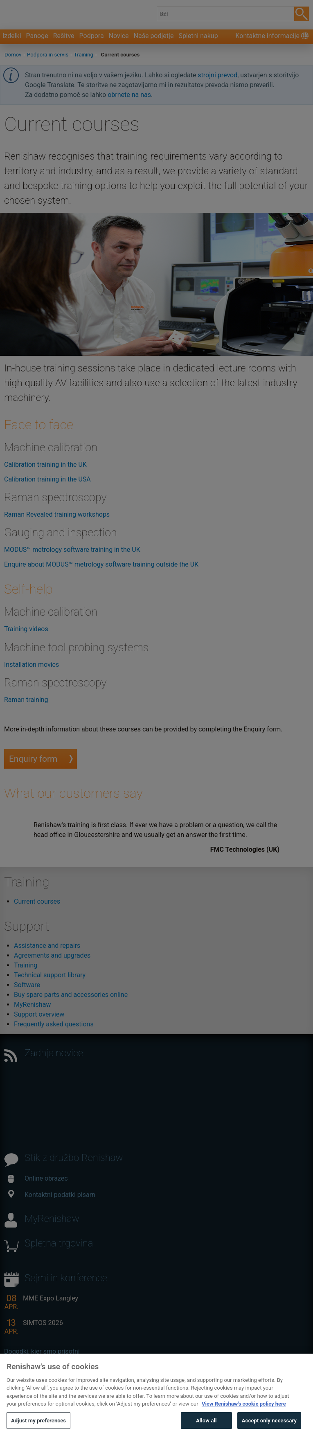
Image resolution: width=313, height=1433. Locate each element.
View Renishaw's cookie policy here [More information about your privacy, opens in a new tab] (244, 1418)
